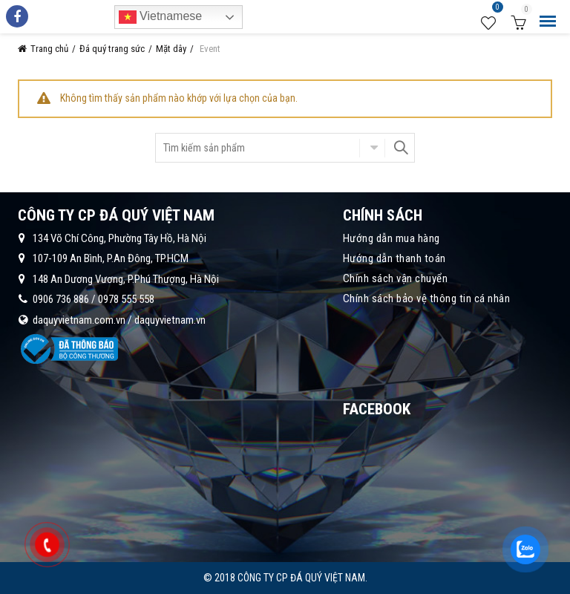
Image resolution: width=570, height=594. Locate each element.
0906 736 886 (61, 299)
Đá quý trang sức (112, 48)
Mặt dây (171, 48)
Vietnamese (161, 17)
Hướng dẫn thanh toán (394, 258)
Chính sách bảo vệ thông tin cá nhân (427, 298)
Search (400, 148)
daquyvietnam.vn (170, 320)
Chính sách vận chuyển (395, 278)
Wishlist (495, 10)
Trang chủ (49, 48)
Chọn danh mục (372, 147)
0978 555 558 (126, 299)
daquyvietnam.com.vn (79, 320)
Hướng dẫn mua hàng (391, 238)
